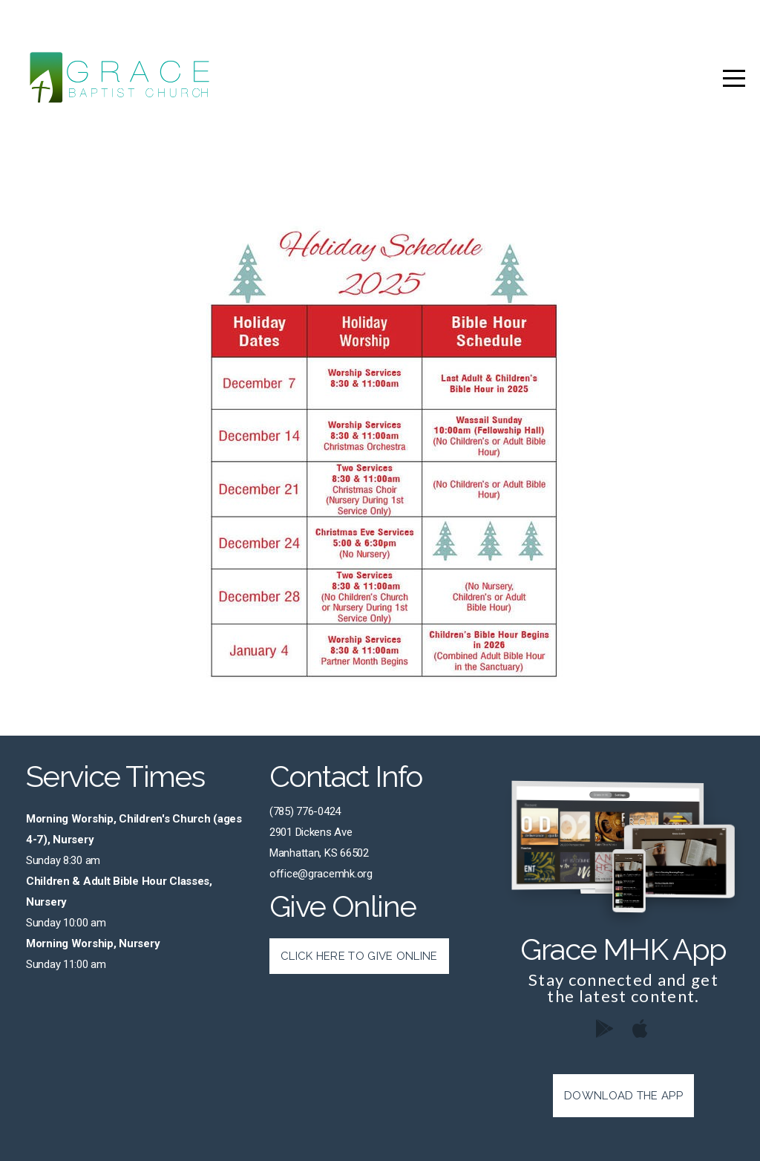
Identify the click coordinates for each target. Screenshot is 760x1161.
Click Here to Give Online (359, 956)
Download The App (623, 1095)
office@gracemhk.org (321, 873)
